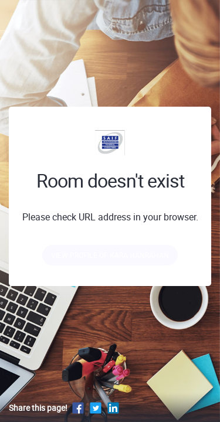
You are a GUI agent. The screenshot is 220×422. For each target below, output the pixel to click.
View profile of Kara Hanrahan (110, 255)
